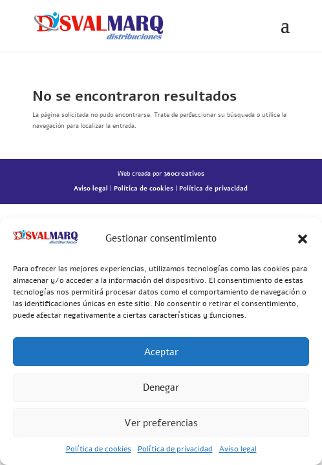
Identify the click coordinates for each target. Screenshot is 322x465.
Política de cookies (98, 449)
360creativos (184, 173)
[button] (302, 238)
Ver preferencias (161, 423)
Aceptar (161, 352)
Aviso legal (238, 449)
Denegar (161, 387)
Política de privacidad (175, 449)
